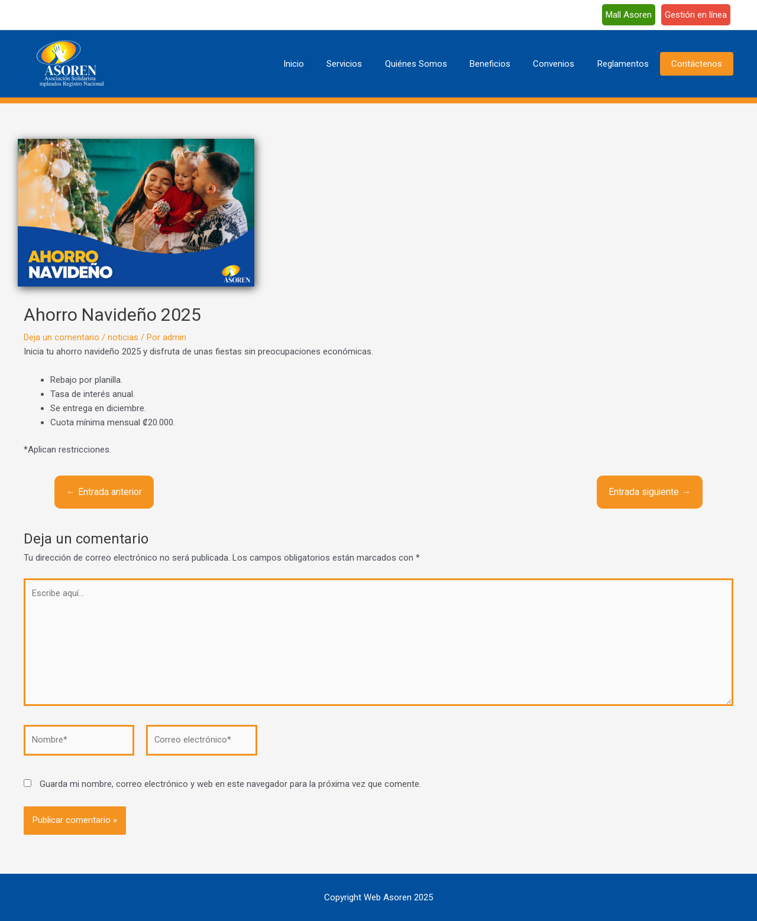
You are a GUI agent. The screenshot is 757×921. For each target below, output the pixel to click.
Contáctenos (699, 63)
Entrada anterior (104, 491)
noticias (123, 337)
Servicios (371, 63)
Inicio (325, 63)
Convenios (566, 63)
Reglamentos (630, 63)
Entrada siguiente (649, 491)
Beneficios (507, 63)
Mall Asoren (629, 14)
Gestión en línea (696, 14)
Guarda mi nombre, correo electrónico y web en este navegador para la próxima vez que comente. (230, 787)
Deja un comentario (61, 337)
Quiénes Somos (438, 63)
